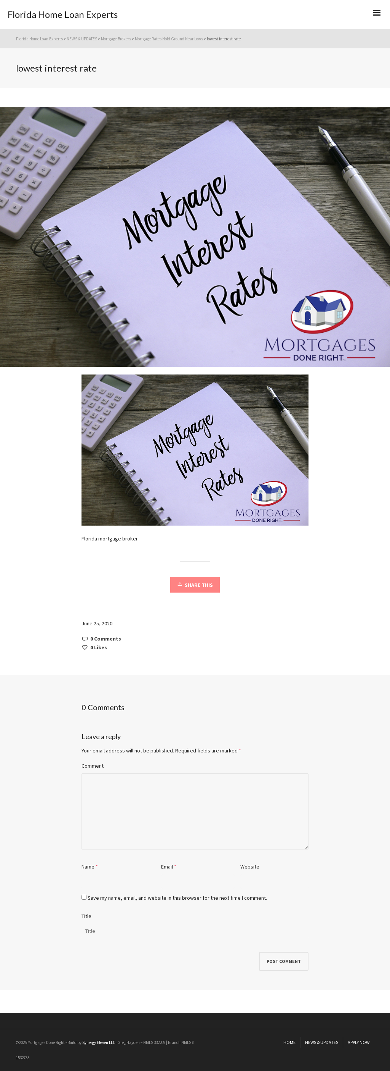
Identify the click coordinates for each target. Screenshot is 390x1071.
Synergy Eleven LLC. (99, 1042)
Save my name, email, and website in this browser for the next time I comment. (177, 897)
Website (249, 866)
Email (167, 866)
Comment (93, 765)
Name (88, 866)
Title (86, 916)
